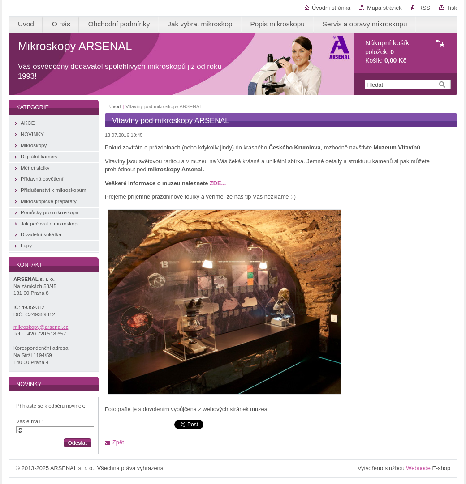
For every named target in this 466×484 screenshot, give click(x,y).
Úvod (115, 106)
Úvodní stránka (331, 7)
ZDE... (218, 183)
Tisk (452, 7)
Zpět (118, 442)
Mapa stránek (384, 7)
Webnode (418, 468)
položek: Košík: (387, 51)
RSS (424, 7)
